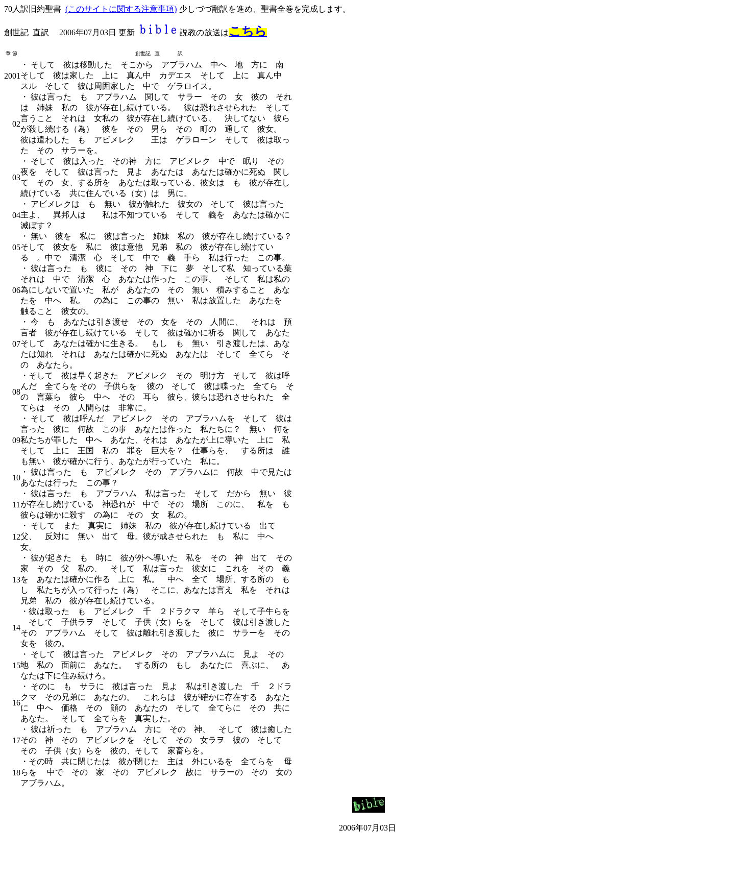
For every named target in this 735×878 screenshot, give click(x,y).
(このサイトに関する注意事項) (121, 9)
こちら (248, 31)
